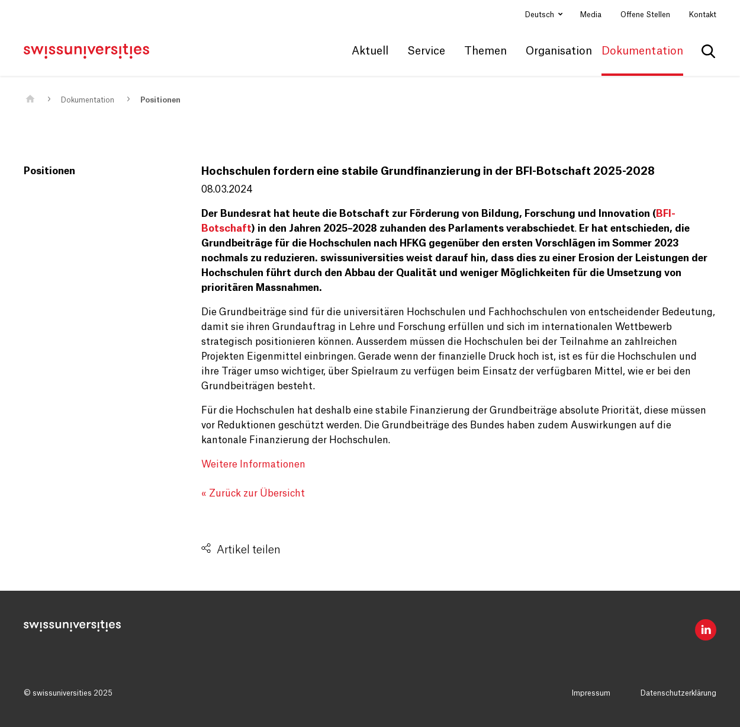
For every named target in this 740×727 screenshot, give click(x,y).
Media (590, 14)
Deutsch (540, 14)
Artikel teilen (249, 550)
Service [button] (426, 51)
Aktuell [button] (370, 51)
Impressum (591, 693)
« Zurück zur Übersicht (253, 493)
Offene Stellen (645, 14)
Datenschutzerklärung (678, 693)
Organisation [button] (559, 51)
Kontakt (702, 14)
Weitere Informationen (253, 464)
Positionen (160, 100)
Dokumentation (87, 100)
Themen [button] (485, 51)
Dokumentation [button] (642, 51)
